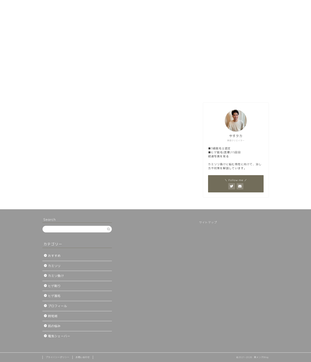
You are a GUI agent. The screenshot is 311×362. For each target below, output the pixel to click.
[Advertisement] (155, 57)
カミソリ (54, 266)
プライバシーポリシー (57, 357)
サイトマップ (208, 222)
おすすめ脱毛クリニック (131, 92)
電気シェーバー (59, 336)
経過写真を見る (218, 156)
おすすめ (54, 256)
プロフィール (179, 92)
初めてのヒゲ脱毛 (84, 92)
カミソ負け (56, 276)
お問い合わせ (227, 92)
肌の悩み (54, 326)
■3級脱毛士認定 (219, 148)
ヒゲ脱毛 (54, 296)
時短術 (53, 316)
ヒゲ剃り (54, 286)
